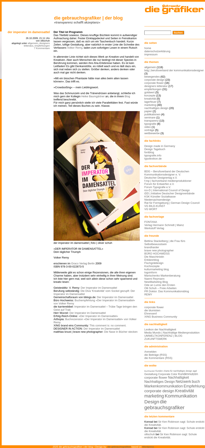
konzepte (149, 95)
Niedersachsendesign (157, 199)
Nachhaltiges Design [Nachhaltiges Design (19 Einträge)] (159, 381)
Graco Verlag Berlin (83, 263)
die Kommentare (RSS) (158, 358)
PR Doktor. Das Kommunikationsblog (166, 291)
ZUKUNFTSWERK (155, 338)
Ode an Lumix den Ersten (159, 285)
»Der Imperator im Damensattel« (98, 316)
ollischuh (149, 434)
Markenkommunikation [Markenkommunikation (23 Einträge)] (163, 386)
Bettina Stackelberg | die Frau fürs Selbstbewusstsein (164, 242)
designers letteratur (156, 86)
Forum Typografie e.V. (157, 187)
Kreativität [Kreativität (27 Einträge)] (184, 390)
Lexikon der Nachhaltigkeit (160, 329)
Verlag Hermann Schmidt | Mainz (164, 225)
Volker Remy (74, 47)
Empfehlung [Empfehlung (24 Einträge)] (194, 386)
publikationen (152, 114)
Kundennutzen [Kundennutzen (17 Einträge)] (188, 374)
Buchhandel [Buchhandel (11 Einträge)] (149, 371)
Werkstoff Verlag (154, 228)
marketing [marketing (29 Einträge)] (154, 396)
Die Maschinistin (154, 256)
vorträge (149, 130)
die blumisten (152, 310)
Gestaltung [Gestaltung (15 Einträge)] (150, 374)
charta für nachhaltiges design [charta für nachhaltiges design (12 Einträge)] (178, 371)
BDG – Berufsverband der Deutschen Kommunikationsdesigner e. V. (166, 173)
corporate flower (154, 82)
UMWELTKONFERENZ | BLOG (163, 335)
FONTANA (150, 221)
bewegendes (152, 76)
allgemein (33, 43)
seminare (149, 117)
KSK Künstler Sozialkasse (160, 196)
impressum (151, 54)
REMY (148, 294)
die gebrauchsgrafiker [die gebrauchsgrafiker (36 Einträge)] (164, 404)
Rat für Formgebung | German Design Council (172, 202)
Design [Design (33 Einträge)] (151, 401)
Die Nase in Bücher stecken (121, 331)
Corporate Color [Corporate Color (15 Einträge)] (167, 374)
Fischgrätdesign (153, 263)
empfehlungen (42, 45)
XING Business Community (160, 316)
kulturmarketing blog (156, 269)
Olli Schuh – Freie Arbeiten (160, 288)
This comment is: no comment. (108, 325)
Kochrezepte (152, 266)
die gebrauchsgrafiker (119, 446)
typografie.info (152, 155)
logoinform (150, 272)
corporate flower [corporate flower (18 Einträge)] (155, 377)
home (147, 48)
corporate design (154, 79)
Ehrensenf (150, 313)
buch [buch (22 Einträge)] (196, 381)
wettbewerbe (152, 133)
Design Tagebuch (154, 149)
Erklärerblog (151, 259)
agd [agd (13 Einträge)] (195, 371)
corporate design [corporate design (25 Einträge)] (159, 391)
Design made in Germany (159, 146)
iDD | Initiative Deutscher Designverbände (169, 193)
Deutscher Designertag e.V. (160, 177)
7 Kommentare (42, 48)
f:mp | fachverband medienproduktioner (167, 180)
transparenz (151, 120)
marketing (150, 104)
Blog (127, 96)
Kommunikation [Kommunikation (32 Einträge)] (181, 396)
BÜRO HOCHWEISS (157, 253)
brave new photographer (159, 250)
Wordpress (148, 446)
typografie (150, 123)
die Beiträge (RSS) (155, 354)
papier (148, 111)
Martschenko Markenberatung (162, 275)
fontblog (149, 152)
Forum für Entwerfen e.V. (159, 184)
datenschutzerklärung (157, 51)
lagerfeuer (150, 101)
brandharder (151, 247)
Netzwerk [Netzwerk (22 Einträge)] (183, 381)
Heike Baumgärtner (93, 96)
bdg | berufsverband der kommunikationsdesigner (174, 70)
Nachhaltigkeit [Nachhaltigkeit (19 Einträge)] (178, 377)
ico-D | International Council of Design (167, 190)
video (147, 127)
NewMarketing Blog (156, 281)
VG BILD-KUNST (154, 206)
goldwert (149, 92)
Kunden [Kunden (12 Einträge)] (159, 371)
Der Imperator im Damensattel (29, 32)
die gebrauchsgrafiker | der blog (88, 18)
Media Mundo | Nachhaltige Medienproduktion (172, 332)
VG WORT (150, 209)
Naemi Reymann (154, 278)
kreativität (150, 98)
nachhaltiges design (156, 108)
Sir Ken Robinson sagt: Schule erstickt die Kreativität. (170, 436)
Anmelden (150, 351)
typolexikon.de (153, 158)
